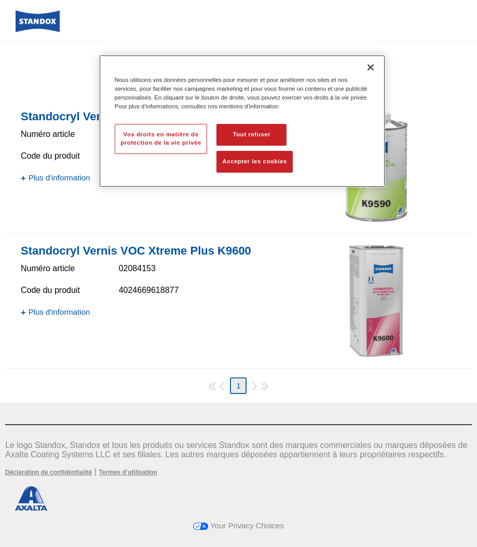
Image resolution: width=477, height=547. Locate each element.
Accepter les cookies (254, 161)
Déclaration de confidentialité (48, 472)
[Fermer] (370, 67)
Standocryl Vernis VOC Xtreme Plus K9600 (136, 250)
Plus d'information (59, 177)
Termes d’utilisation (128, 472)
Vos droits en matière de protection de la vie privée (160, 138)
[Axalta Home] (38, 29)
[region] (242, 121)
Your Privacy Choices (238, 525)
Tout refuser (251, 134)
